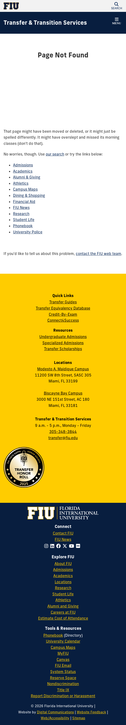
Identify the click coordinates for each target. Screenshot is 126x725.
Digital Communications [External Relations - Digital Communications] (55, 712)
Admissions (23, 165)
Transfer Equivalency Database (63, 308)
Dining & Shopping (29, 195)
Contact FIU (63, 533)
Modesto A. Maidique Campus (63, 369)
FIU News (21, 207)
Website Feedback (91, 712)
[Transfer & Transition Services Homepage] (45, 23)
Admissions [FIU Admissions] (63, 569)
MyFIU (63, 653)
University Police (27, 232)
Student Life (23, 219)
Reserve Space (63, 677)
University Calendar (63, 641)
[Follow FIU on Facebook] (59, 546)
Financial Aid (24, 201)
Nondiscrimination (63, 683)
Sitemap (78, 718)
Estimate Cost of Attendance (63, 618)
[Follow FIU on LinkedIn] (53, 546)
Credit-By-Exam (63, 314)
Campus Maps (25, 189)
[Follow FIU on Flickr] (79, 546)
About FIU (63, 563)
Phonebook (23, 225)
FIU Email (63, 665)
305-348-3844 (63, 431)
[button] (116, 5)
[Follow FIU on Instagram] (47, 546)
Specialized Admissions (63, 342)
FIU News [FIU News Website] (63, 539)
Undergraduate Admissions (63, 336)
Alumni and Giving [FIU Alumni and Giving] (63, 606)
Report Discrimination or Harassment (63, 695)
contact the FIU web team (98, 253)
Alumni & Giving (26, 177)
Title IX (63, 689)
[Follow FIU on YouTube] (72, 546)
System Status (63, 671)
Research (21, 213)
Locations (63, 581)
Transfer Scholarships (63, 348)
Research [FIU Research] (63, 587)
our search (55, 154)
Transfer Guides (63, 302)
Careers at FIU (63, 612)
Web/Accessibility (55, 718)
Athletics (20, 183)
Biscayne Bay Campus (63, 393)
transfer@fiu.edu (63, 437)
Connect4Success (63, 320)
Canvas (63, 659)
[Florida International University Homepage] (33, 6)
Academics (22, 171)
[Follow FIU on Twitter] (66, 546)
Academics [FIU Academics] (63, 575)
